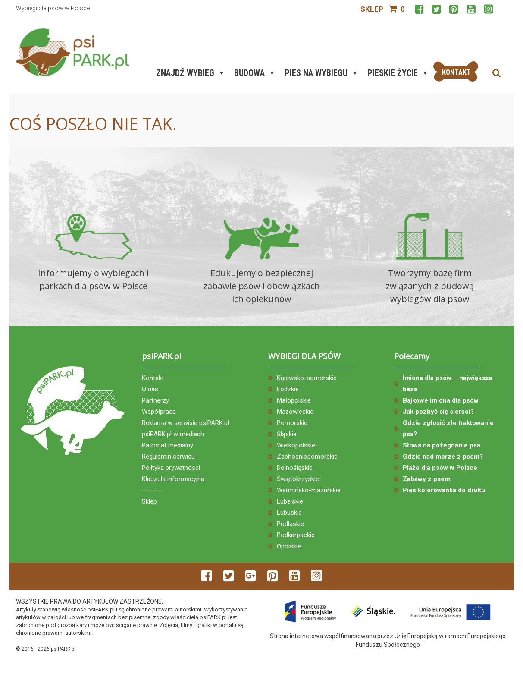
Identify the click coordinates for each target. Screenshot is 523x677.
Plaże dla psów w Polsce (440, 468)
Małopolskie (294, 400)
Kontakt (153, 378)
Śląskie (287, 434)
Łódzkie (288, 389)
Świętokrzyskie (298, 479)
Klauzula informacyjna (173, 479)
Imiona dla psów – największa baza (447, 383)
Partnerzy (155, 400)
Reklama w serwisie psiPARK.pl (185, 423)
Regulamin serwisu (168, 456)
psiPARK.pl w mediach (173, 434)
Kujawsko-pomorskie (307, 378)
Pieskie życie (398, 73)
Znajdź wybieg (190, 73)
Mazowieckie (295, 412)
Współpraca (159, 412)
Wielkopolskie (296, 445)
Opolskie (289, 546)
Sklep (371, 9)
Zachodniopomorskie (307, 456)
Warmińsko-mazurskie (309, 490)
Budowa (255, 73)
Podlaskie (290, 524)
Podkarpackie (296, 535)
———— (152, 490)
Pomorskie (292, 423)
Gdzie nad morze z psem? (443, 456)
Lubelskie (290, 501)
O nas (150, 389)
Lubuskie (289, 512)
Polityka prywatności (171, 468)
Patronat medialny (167, 445)
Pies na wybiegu (322, 73)
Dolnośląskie (295, 468)
